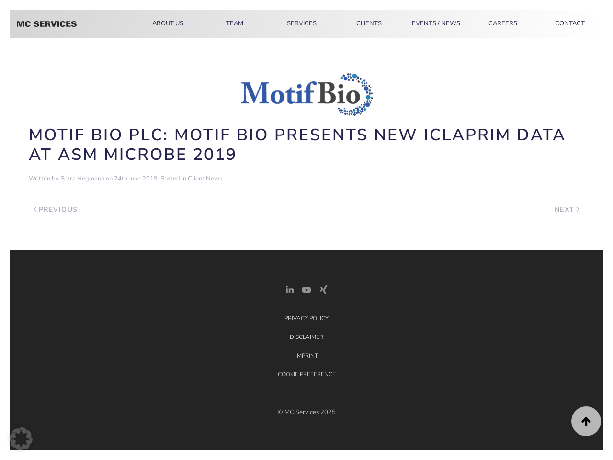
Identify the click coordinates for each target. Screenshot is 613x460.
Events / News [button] (436, 23)
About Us (167, 23)
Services (302, 23)
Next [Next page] (567, 209)
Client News (205, 178)
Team (234, 23)
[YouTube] (306, 288)
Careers (502, 23)
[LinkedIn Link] (290, 288)
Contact (570, 23)
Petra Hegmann (82, 178)
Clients (369, 23)
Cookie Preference (307, 374)
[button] (586, 421)
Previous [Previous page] (56, 209)
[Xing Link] (323, 288)
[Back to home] (47, 24)
